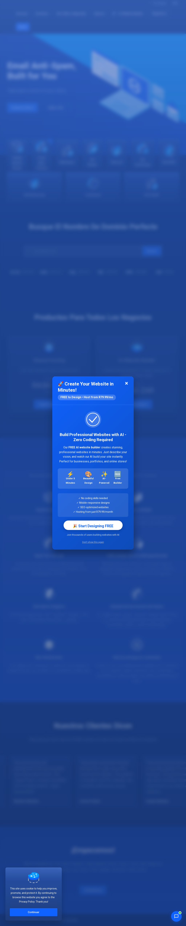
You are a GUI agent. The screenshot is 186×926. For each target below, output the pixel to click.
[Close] (126, 383)
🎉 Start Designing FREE (93, 526)
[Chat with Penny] (176, 916)
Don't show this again (93, 542)
